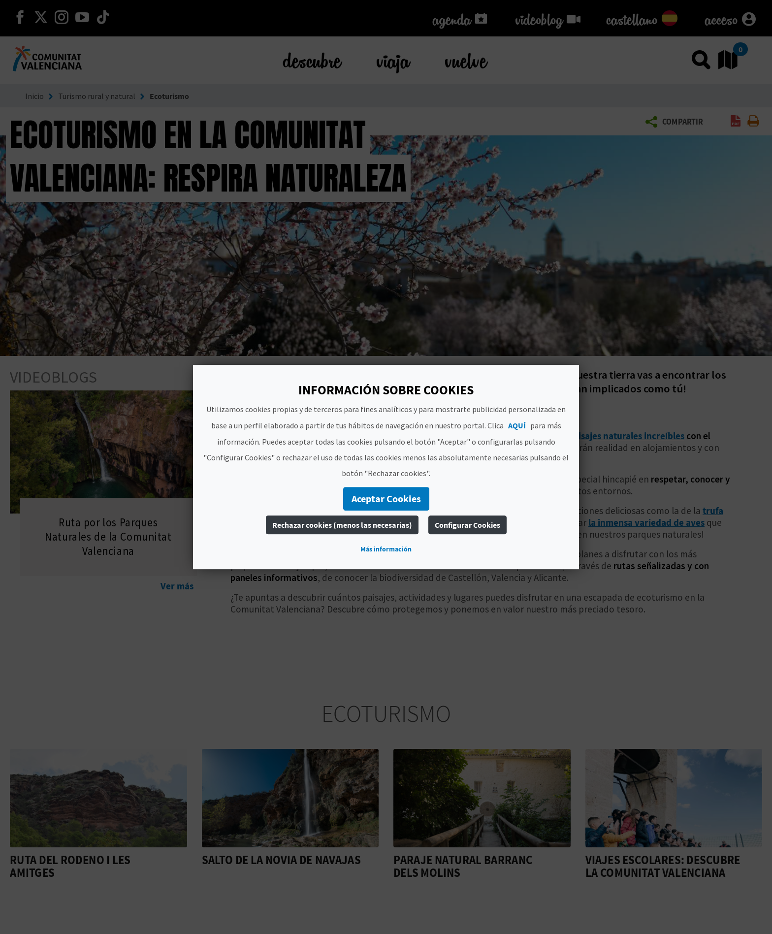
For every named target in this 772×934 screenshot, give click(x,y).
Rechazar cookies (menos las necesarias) (342, 525)
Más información (386, 549)
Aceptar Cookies (386, 498)
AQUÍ (517, 425)
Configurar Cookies (467, 525)
